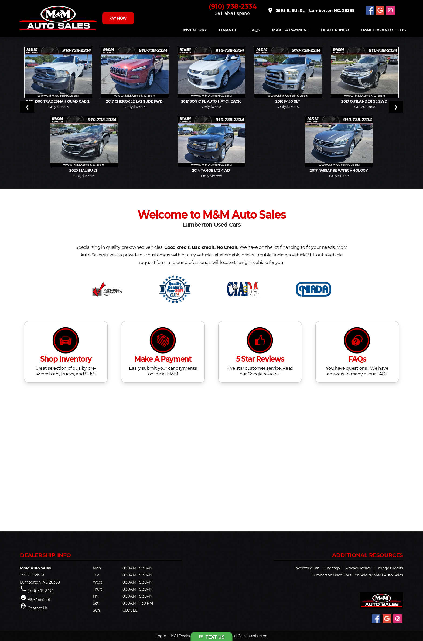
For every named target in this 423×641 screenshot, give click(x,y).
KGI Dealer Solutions (190, 635)
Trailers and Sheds (383, 30)
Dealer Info (335, 30)
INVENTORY (195, 30)
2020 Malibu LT (83, 170)
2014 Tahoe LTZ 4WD (211, 170)
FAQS (254, 30)
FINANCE (228, 30)
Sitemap (332, 568)
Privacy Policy (358, 568)
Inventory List (306, 568)
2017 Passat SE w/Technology (339, 170)
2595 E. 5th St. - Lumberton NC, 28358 (311, 10)
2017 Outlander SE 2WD (364, 101)
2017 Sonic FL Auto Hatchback (211, 101)
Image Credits (390, 568)
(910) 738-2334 (233, 6)
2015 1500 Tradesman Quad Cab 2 (58, 101)
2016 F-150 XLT (288, 101)
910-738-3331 (39, 599)
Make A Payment (290, 30)
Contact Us (38, 608)
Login (161, 635)
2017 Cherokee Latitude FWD (134, 101)
